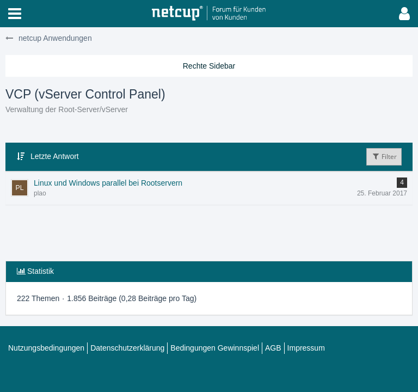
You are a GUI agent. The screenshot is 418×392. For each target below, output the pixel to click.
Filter (384, 156)
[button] (14, 13)
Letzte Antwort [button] (54, 156)
